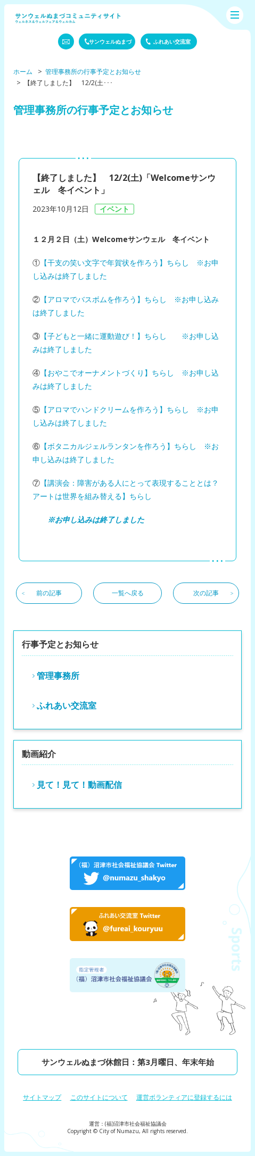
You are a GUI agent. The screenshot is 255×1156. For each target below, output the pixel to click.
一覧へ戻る (128, 592)
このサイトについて (99, 1097)
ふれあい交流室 (66, 705)
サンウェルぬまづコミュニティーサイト (68, 18)
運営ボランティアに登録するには (184, 1097)
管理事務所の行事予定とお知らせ (93, 71)
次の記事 (206, 592)
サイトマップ (42, 1097)
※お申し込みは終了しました (95, 519)
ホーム (22, 71)
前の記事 (49, 592)
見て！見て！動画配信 (79, 785)
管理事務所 (58, 675)
